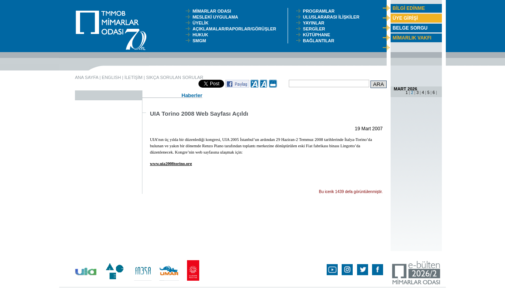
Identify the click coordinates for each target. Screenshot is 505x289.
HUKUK (202, 34)
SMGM (200, 40)
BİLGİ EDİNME (409, 8)
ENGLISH (111, 77)
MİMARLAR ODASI (214, 11)
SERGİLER (315, 28)
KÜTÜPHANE (318, 34)
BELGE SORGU (410, 28)
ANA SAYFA (86, 77)
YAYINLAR (315, 23)
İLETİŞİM (133, 77)
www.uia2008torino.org (171, 163)
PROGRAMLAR (320, 11)
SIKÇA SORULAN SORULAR (174, 77)
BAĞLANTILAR (320, 40)
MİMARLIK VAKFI (412, 38)
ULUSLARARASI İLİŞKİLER (333, 17)
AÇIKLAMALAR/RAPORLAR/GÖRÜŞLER (236, 28)
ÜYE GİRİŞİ (405, 18)
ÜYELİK (202, 23)
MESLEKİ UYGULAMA (217, 17)
